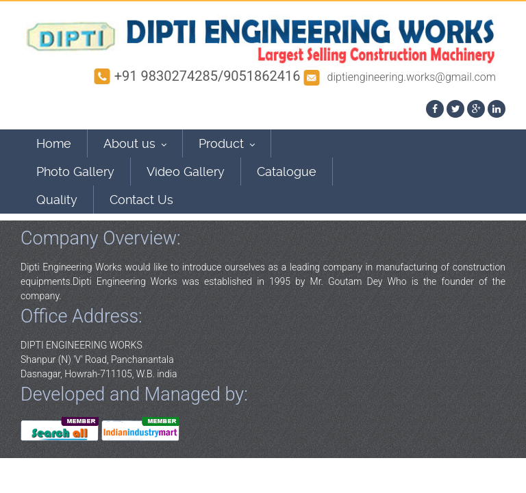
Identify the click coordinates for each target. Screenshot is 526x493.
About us (134, 143)
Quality (56, 199)
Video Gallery (186, 171)
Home (53, 143)
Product (227, 143)
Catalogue (286, 171)
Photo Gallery (75, 171)
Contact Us (141, 199)
